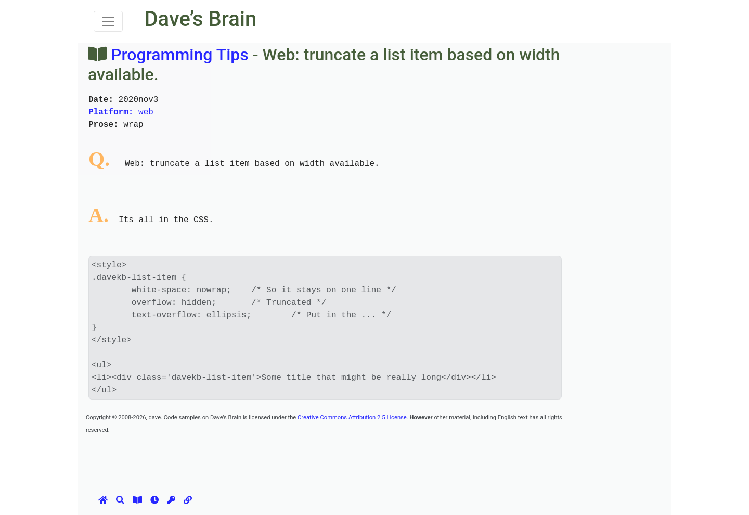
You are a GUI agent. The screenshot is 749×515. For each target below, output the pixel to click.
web (120, 112)
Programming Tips (180, 55)
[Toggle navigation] (108, 21)
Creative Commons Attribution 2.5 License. (353, 417)
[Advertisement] (275, 458)
